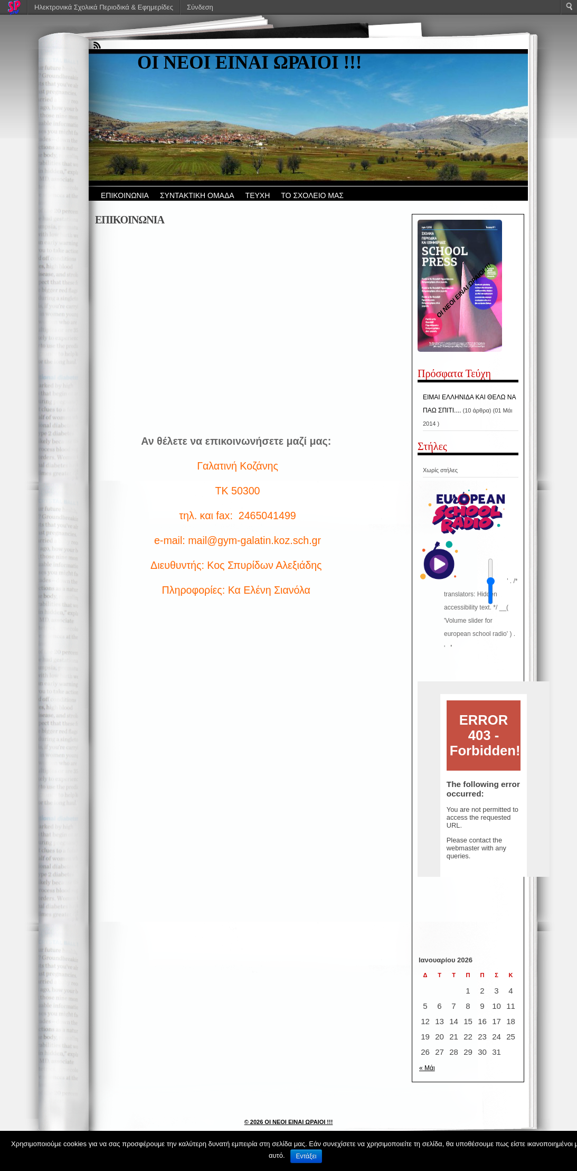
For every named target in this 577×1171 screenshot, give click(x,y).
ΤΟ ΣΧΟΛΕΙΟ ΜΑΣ (312, 195)
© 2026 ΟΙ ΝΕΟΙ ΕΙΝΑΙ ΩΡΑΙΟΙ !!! (288, 1122)
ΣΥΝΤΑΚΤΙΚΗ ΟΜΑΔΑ (197, 195)
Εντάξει (306, 1156)
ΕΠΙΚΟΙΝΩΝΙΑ (125, 195)
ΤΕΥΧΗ (257, 195)
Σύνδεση (200, 7)
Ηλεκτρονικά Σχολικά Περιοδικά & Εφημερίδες (103, 7)
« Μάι (427, 1068)
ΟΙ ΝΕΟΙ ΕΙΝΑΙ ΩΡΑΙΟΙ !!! (249, 62)
